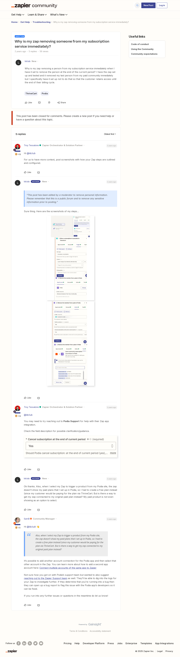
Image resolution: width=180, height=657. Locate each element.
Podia (45, 93)
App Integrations (164, 643)
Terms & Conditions (78, 631)
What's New (59, 14)
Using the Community (142, 49)
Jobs (119, 643)
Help (77, 643)
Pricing (67, 643)
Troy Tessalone (31, 145)
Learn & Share (37, 14)
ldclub (28, 61)
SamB (27, 518)
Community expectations (144, 54)
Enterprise (131, 643)
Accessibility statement (100, 631)
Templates (146, 643)
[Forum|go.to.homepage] (34, 5)
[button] (148, 5)
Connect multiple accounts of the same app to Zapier (68, 567)
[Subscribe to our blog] (30, 643)
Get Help (18, 14)
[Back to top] (174, 627)
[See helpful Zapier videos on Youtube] (41, 643)
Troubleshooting (41, 22)
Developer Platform (93, 643)
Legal (160, 651)
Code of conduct (140, 44)
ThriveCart (31, 93)
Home (14, 22)
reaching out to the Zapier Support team (45, 578)
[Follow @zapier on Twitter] (35, 643)
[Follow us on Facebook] (18, 643)
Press (111, 643)
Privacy (169, 651)
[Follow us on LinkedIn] (24, 643)
